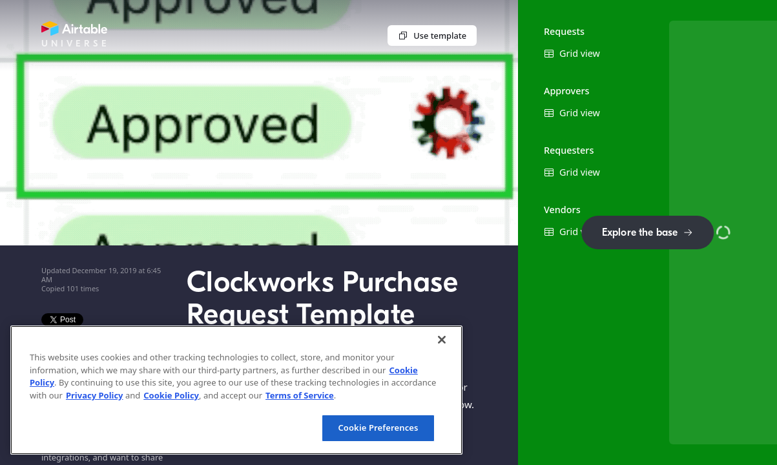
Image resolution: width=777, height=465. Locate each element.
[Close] (442, 340)
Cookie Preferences (378, 427)
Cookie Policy (171, 395)
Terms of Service (299, 395)
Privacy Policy (94, 395)
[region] (236, 390)
